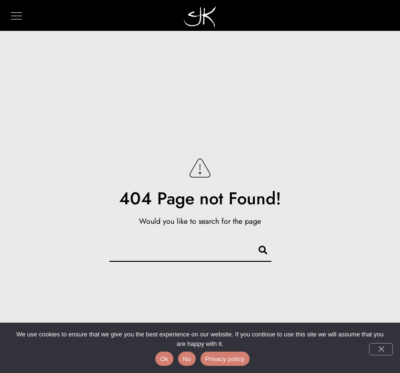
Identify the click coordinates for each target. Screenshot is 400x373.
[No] (381, 349)
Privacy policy (225, 359)
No (187, 359)
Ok (164, 359)
